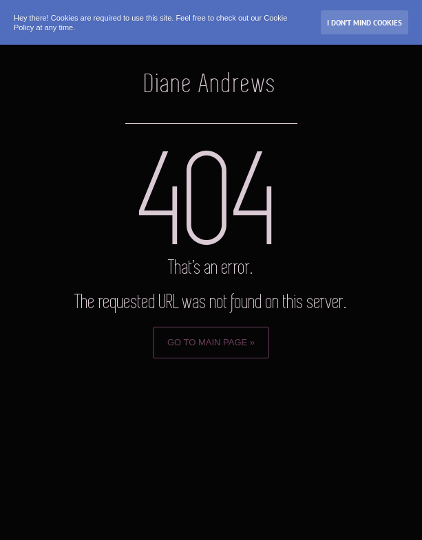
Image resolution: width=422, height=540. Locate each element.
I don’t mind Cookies (364, 23)
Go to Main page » (211, 342)
